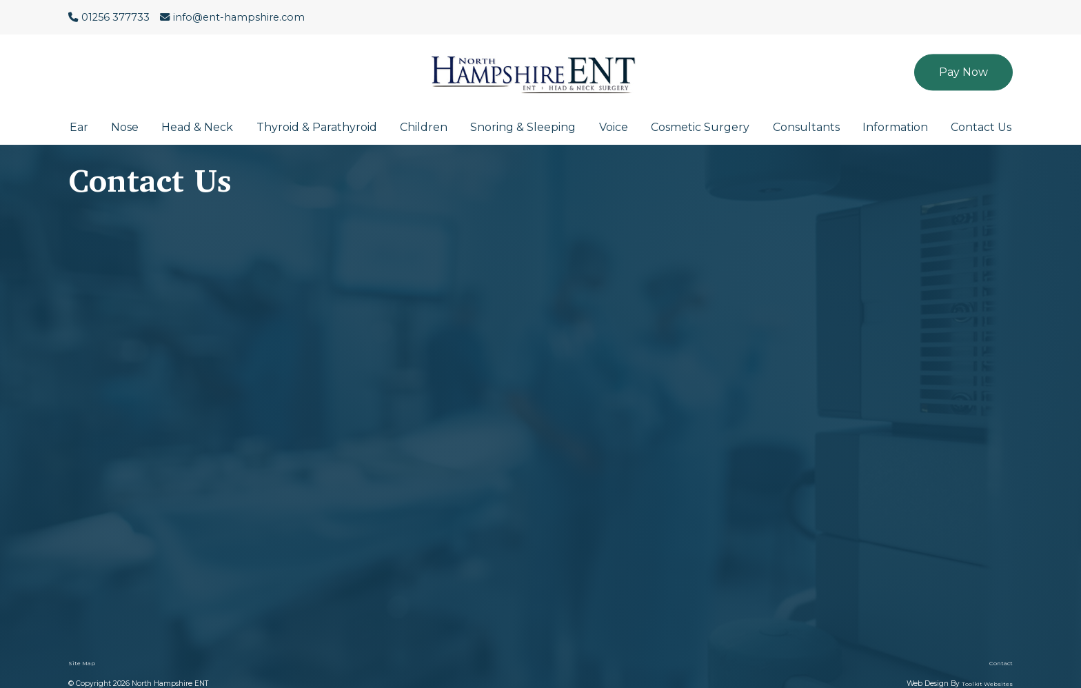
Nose (125, 127)
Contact (1001, 663)
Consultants (806, 127)
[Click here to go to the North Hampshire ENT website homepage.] (540, 64)
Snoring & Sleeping (523, 127)
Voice (613, 127)
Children (423, 127)
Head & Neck (197, 127)
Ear (79, 127)
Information (895, 127)
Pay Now (963, 72)
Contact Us (981, 127)
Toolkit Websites (987, 683)
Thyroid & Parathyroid (316, 127)
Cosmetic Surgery (700, 127)
